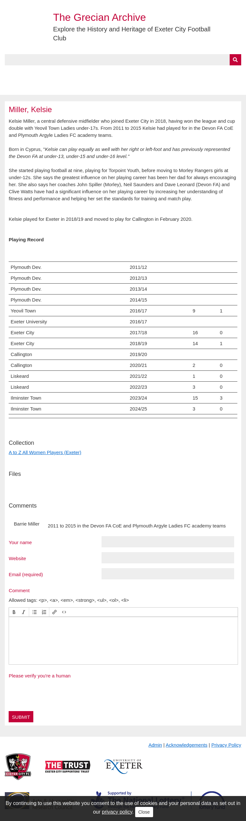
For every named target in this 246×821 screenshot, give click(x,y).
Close (144, 812)
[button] (14, 612)
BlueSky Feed (22, 87)
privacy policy (117, 812)
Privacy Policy (226, 745)
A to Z (108, 72)
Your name (20, 542)
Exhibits (139, 72)
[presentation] (14, 612)
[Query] (123, 59)
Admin (155, 745)
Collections (71, 72)
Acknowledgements (186, 745)
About (37, 72)
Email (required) (26, 574)
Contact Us (210, 72)
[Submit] (235, 59)
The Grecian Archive (99, 17)
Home (12, 72)
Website (17, 558)
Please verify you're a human (39, 675)
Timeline (174, 72)
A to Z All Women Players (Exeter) (45, 452)
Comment (19, 590)
